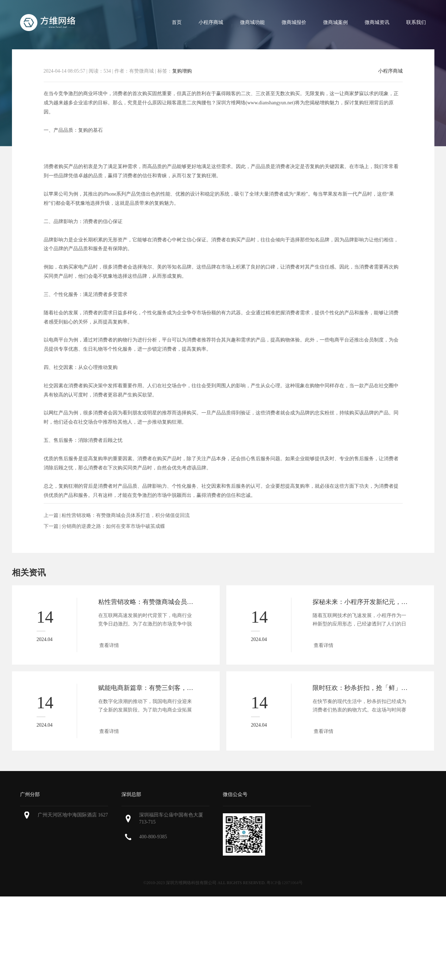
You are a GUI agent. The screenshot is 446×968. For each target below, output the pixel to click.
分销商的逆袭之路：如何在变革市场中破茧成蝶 (113, 526)
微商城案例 (335, 22)
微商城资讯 (377, 22)
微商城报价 (294, 22)
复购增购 (182, 71)
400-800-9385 (153, 836)
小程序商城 (211, 22)
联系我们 (416, 22)
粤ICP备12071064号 (284, 882)
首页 (177, 22)
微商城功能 (252, 22)
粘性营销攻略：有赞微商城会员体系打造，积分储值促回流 (126, 515)
